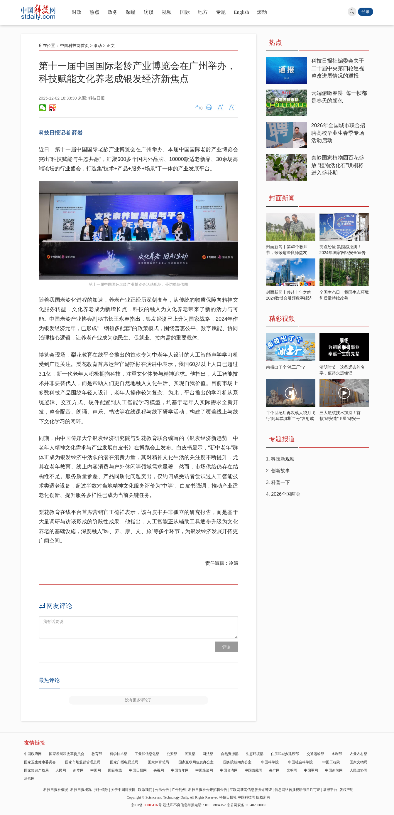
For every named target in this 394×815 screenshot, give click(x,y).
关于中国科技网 (123, 790)
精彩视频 (282, 318)
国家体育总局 (158, 762)
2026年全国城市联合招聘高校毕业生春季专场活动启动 (338, 132)
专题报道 (282, 439)
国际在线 (115, 770)
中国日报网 (138, 770)
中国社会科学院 (300, 762)
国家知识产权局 (36, 770)
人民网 (60, 770)
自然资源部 (230, 754)
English (241, 12)
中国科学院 (270, 762)
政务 (113, 12)
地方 (203, 12)
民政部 (190, 754)
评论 (226, 647)
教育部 (97, 754)
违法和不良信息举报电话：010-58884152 (194, 805)
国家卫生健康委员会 (40, 762)
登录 (365, 11)
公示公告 (162, 790)
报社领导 (101, 790)
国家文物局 (358, 762)
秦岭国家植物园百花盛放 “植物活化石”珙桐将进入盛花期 (337, 165)
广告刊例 (179, 790)
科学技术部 (118, 754)
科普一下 (280, 482)
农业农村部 (358, 754)
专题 (221, 12)
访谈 (149, 12)
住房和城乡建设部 (285, 754)
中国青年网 (180, 770)
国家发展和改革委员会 (66, 754)
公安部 (172, 754)
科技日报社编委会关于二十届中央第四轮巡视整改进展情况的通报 (337, 68)
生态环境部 (254, 754)
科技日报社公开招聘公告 (207, 790)
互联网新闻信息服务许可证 (251, 790)
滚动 (262, 12)
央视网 (158, 770)
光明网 (292, 770)
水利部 (337, 754)
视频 (167, 12)
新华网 (78, 770)
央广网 (274, 770)
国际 (185, 12)
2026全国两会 (285, 494)
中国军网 (311, 770)
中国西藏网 (253, 770)
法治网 (29, 779)
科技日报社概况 (55, 790)
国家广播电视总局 (124, 762)
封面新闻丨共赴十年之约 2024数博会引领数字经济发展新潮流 (289, 298)
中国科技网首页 (74, 45)
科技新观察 (283, 458)
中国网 (95, 770)
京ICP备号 (146, 805)
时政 (77, 12)
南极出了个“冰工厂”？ (286, 367)
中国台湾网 (229, 770)
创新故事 (280, 470)
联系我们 (145, 790)
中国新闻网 (334, 770)
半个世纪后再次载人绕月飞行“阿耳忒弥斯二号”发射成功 (290, 418)
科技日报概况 (81, 790)
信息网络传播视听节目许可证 (297, 790)
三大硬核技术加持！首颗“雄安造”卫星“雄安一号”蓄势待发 (340, 418)
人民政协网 (358, 770)
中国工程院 (331, 762)
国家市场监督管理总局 (82, 762)
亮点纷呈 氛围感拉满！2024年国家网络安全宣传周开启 (342, 252)
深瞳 (131, 12)
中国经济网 (204, 770)
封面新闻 (282, 198)
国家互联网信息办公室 (196, 762)
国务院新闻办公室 (237, 762)
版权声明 (346, 790)
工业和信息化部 (147, 754)
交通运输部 (315, 754)
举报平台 (330, 790)
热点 (94, 12)
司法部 (208, 754)
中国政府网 (33, 754)
